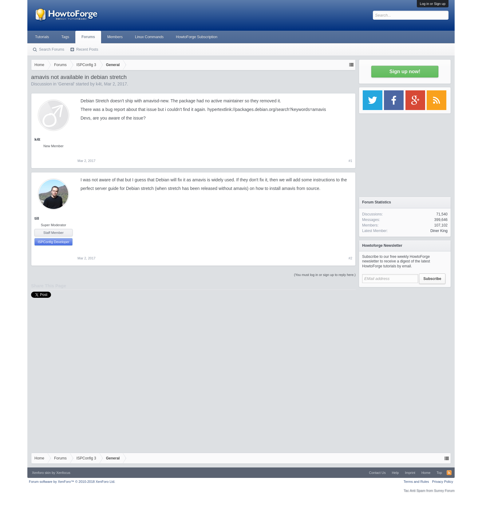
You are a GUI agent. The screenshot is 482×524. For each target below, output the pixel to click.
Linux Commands (149, 37)
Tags (65, 37)
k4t (99, 83)
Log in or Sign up (432, 4)
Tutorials (42, 37)
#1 (350, 161)
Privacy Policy (442, 481)
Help (395, 473)
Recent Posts (87, 49)
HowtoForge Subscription (196, 37)
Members (115, 37)
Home (425, 473)
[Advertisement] (405, 328)
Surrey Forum (444, 490)
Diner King (439, 231)
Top (439, 473)
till (36, 218)
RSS (449, 472)
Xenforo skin (41, 473)
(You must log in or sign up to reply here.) (325, 275)
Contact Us (377, 473)
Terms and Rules (416, 481)
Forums (88, 37)
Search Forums (51, 49)
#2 (350, 258)
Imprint (410, 473)
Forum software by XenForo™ (72, 481)
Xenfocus (63, 473)
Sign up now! (404, 71)
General (66, 83)
